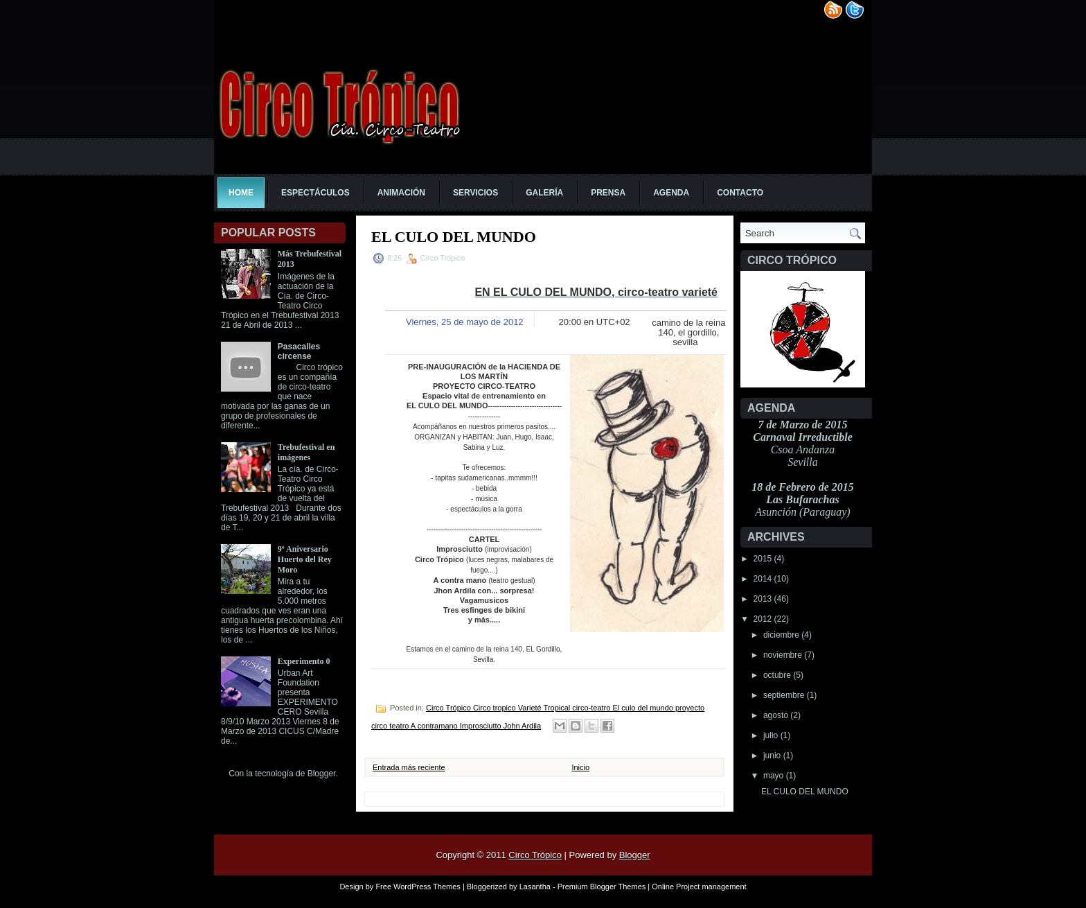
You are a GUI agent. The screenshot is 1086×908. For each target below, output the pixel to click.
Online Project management (699, 886)
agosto (776, 715)
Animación (401, 193)
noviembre (783, 655)
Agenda (671, 193)
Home (241, 193)
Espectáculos (315, 193)
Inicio (580, 767)
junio (773, 755)
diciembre (782, 635)
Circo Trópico (535, 855)
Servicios (475, 193)
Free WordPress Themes (417, 886)
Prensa (608, 193)
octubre (778, 675)
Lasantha (535, 886)
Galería (544, 193)
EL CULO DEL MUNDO (804, 791)
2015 (764, 559)
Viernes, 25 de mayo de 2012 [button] (465, 322)
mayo (774, 775)
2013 (764, 599)
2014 (764, 579)
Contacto (740, 193)
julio (772, 735)
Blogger (322, 773)
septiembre (785, 695)
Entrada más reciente (409, 767)
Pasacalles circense (299, 351)
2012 (764, 619)
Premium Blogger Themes (602, 886)
